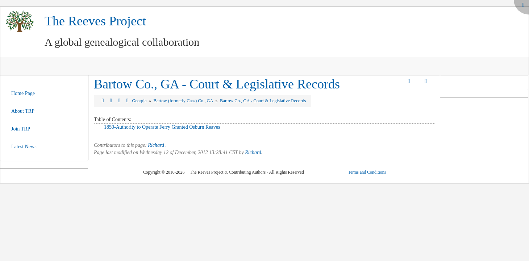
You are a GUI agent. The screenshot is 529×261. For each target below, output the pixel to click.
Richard (156, 145)
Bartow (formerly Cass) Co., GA (184, 100)
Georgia (139, 100)
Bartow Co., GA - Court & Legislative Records (217, 84)
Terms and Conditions (367, 172)
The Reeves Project (95, 21)
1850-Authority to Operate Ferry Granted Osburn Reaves (162, 127)
